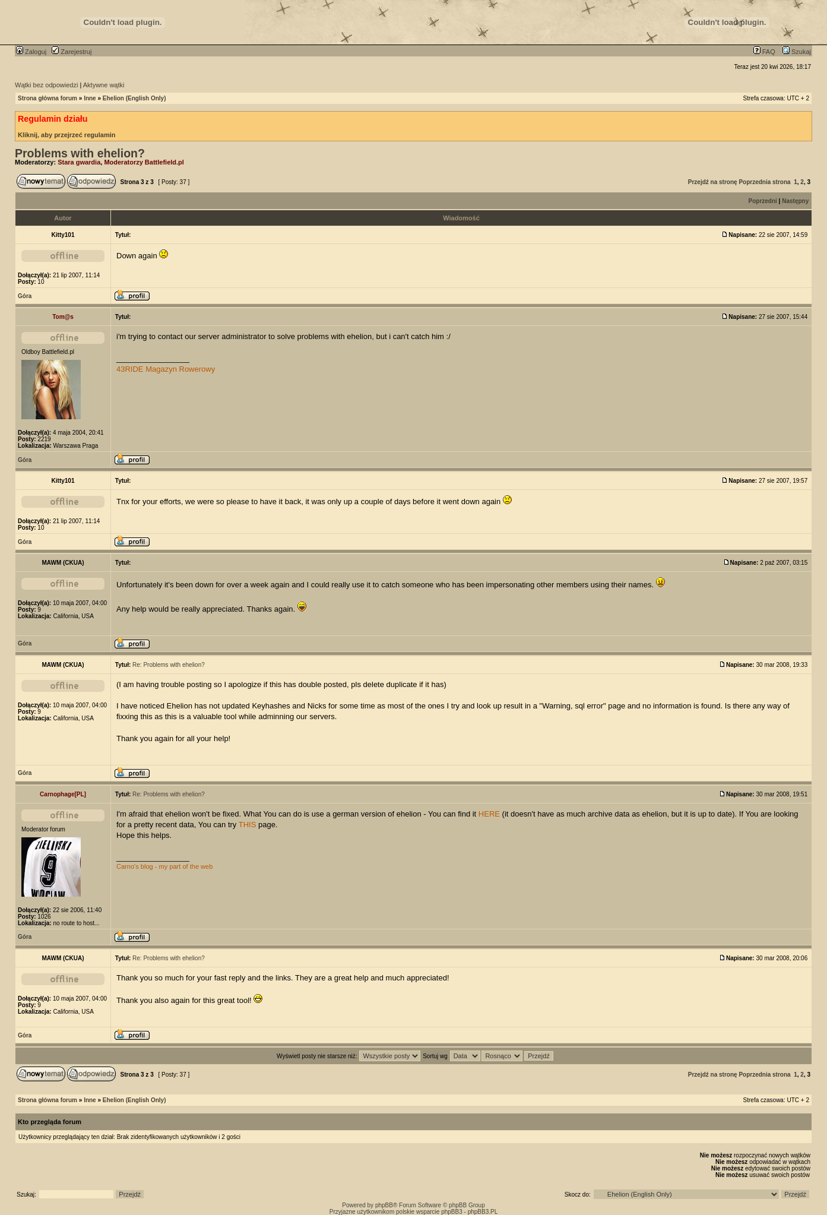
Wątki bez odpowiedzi (46, 84)
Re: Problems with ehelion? (168, 665)
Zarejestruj (71, 51)
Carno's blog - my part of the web (164, 866)
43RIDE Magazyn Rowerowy (165, 369)
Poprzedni (763, 201)
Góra (24, 296)
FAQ (764, 51)
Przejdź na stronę (712, 182)
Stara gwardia (79, 162)
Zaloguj (31, 51)
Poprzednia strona (764, 182)
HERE (489, 813)
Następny (795, 201)
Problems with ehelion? (80, 153)
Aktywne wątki (104, 84)
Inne (90, 98)
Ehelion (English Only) (134, 98)
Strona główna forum (47, 98)
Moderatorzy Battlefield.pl (143, 162)
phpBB (384, 1205)
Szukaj (796, 51)
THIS (247, 824)
